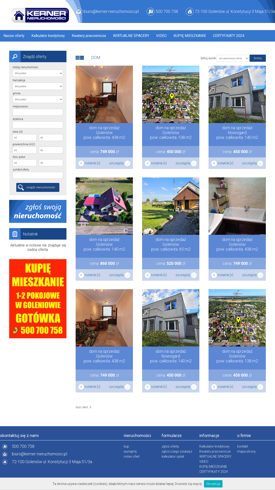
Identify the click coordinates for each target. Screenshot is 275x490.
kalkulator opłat (173, 456)
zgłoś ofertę (170, 446)
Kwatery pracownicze (89, 36)
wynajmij (130, 451)
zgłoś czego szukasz (177, 451)
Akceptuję (213, 484)
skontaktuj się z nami (19, 435)
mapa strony (246, 451)
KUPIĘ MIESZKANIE (189, 36)
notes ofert (132, 456)
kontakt (242, 446)
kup (126, 446)
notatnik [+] (89, 163)
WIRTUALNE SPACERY (131, 36)
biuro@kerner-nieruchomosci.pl (111, 11)
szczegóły (119, 163)
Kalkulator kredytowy (48, 36)
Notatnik (23, 234)
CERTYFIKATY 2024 (228, 36)
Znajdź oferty (28, 56)
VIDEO (161, 36)
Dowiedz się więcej (188, 484)
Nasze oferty (14, 36)
